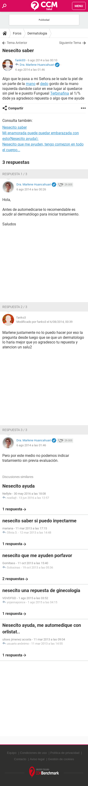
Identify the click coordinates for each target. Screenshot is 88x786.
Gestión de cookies (61, 759)
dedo (44, 83)
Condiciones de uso (33, 753)
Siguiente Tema (70, 43)
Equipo (11, 753)
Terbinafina (59, 93)
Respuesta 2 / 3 (14, 307)
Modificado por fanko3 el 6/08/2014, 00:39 (44, 322)
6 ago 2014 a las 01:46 (30, 69)
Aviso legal (37, 759)
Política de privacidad (65, 753)
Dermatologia (37, 33)
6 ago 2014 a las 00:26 (31, 189)
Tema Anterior (17, 43)
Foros (17, 33)
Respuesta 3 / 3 (14, 430)
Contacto (20, 759)
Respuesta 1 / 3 (14, 174)
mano (30, 83)
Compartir (15, 108)
